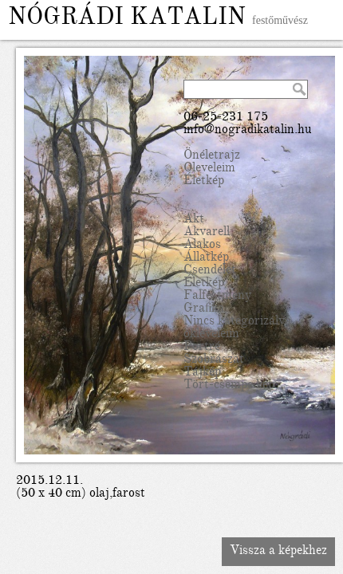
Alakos (202, 245)
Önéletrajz (211, 156)
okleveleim (211, 334)
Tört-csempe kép (228, 385)
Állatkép (206, 258)
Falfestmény (217, 296)
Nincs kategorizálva (237, 322)
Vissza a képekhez (278, 551)
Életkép (203, 181)
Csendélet (209, 271)
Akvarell (206, 232)
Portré (201, 347)
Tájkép (202, 373)
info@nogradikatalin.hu (247, 130)
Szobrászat (213, 360)
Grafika (203, 309)
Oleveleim (209, 169)
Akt (193, 220)
